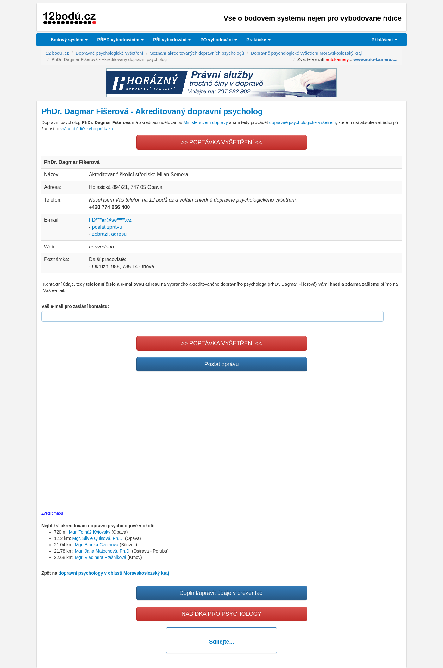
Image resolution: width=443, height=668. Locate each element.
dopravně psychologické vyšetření (302, 122)
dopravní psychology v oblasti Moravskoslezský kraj (114, 573)
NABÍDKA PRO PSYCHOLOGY (221, 614)
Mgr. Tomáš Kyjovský (89, 531)
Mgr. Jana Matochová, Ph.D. (103, 550)
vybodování (172, 39)
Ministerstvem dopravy (206, 122)
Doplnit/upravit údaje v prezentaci (221, 593)
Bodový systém (69, 39)
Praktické (258, 39)
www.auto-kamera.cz (375, 59)
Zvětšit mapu (52, 513)
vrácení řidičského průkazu (86, 128)
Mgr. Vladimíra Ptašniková (100, 557)
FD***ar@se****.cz (110, 219)
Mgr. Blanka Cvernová (96, 544)
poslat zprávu (107, 227)
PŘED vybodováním (120, 39)
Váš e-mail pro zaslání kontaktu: (75, 306)
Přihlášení (384, 39)
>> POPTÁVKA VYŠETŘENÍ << (221, 142)
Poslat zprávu (221, 364)
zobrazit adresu (109, 234)
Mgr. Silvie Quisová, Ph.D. (98, 538)
